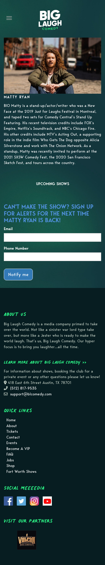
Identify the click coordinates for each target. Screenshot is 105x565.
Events (11, 443)
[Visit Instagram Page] (34, 500)
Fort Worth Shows (21, 471)
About (11, 426)
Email (8, 229)
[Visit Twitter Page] (21, 500)
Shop (10, 465)
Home (11, 420)
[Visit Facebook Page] (8, 500)
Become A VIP (18, 448)
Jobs (10, 460)
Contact (13, 437)
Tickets (12, 431)
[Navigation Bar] (9, 18)
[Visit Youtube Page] (47, 500)
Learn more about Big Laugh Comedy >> (45, 362)
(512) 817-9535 (23, 388)
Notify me (18, 274)
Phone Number (16, 248)
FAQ (9, 454)
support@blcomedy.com (31, 394)
